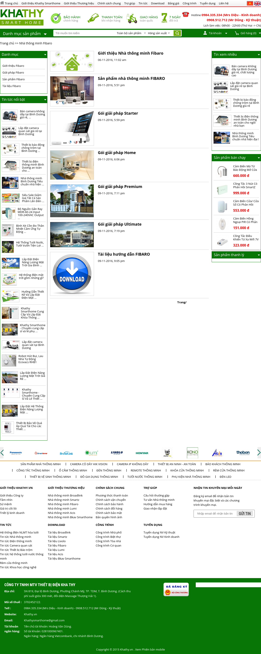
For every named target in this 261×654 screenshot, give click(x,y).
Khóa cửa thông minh (187, 470)
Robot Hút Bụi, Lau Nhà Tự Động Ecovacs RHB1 (30, 359)
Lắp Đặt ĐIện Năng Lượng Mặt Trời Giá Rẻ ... (32, 376)
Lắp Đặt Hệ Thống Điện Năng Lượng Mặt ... (32, 409)
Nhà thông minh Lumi (62, 508)
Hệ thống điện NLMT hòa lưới (19, 532)
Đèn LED (225, 477)
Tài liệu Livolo (57, 541)
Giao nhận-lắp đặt (155, 508)
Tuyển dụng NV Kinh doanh (161, 537)
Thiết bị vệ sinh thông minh (50, 477)
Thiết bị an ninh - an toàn (177, 464)
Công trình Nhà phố (109, 532)
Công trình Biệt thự (108, 537)
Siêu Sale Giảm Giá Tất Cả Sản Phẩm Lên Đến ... (33, 198)
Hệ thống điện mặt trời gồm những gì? (31, 276)
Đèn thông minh (109, 470)
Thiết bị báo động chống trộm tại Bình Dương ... (33, 148)
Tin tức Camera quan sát (16, 545)
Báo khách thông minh (222, 464)
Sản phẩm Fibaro (13, 79)
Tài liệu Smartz (57, 537)
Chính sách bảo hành (109, 504)
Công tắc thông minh (33, 470)
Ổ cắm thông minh (73, 470)
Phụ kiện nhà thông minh (191, 477)
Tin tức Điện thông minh (16, 541)
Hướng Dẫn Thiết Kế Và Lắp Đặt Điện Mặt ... (33, 295)
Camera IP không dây (132, 464)
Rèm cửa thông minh (228, 470)
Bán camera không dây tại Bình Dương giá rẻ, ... (32, 114)
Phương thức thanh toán (112, 495)
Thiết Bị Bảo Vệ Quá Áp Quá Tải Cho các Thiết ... (29, 426)
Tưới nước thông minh (144, 477)
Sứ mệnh (6, 504)
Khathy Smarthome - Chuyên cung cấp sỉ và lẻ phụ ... (32, 328)
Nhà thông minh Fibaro (35, 43)
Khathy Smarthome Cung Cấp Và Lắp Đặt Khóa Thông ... (32, 312)
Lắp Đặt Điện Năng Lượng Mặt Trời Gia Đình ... (33, 262)
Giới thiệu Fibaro (13, 66)
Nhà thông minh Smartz (63, 500)
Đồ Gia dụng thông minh (99, 477)
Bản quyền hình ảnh (109, 517)
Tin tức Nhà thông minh (15, 537)
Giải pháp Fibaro (13, 72)
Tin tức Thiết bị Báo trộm (16, 550)
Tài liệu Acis (55, 554)
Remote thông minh (146, 470)
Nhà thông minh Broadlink (65, 495)
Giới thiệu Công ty (11, 495)
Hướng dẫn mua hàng (158, 504)
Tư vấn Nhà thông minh (159, 500)
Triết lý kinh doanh (12, 513)
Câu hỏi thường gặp (156, 495)
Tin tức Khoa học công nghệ (18, 567)
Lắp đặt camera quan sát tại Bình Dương (33, 345)
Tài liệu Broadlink (59, 532)
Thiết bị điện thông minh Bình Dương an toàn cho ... (33, 166)
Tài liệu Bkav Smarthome (64, 558)
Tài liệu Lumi (56, 550)
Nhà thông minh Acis (61, 513)
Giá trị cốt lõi (8, 508)
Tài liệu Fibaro (11, 86)
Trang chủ (7, 43)
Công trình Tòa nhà (108, 541)
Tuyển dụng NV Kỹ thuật (159, 532)
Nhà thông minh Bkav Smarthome (70, 517)
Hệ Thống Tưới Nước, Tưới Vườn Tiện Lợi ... (30, 243)
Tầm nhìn (6, 500)
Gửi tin (245, 513)
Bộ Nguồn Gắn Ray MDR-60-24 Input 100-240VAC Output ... (31, 213)
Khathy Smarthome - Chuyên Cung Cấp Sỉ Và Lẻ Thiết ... (33, 394)
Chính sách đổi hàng (109, 508)
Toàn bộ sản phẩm (129, 33)
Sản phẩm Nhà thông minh (41, 464)
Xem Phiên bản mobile (150, 649)
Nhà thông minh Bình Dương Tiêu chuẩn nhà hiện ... (32, 181)
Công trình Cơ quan (108, 545)
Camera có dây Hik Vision (88, 464)
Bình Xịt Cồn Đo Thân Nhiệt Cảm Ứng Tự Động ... (30, 229)
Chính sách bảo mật (109, 513)
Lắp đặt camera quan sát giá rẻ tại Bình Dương (30, 131)
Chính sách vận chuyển (111, 500)
